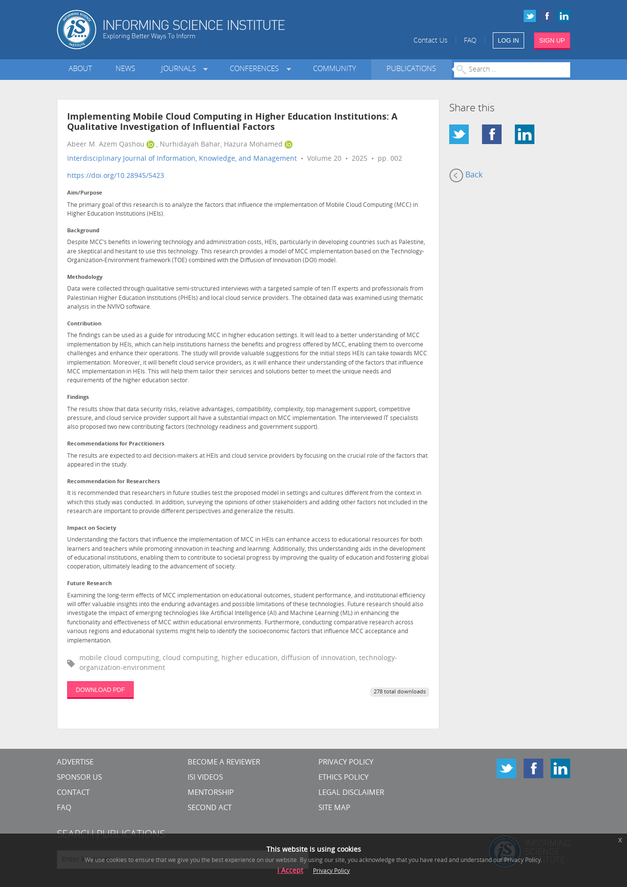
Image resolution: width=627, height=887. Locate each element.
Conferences (256, 69)
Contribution (84, 324)
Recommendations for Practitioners (115, 444)
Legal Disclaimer (351, 793)
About (80, 69)
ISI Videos (205, 778)
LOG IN (508, 40)
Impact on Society (91, 528)
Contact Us (430, 41)
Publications (411, 69)
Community (334, 69)
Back (465, 175)
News (125, 69)
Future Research (89, 584)
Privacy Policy (345, 762)
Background (83, 231)
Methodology (84, 277)
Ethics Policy (343, 778)
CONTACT (73, 793)
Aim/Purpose (84, 193)
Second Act (210, 808)
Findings (78, 397)
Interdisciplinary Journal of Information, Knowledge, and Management (182, 159)
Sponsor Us (79, 778)
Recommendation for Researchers (113, 482)
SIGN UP (552, 40)
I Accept (290, 871)
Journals (180, 69)
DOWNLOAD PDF (100, 690)
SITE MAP (334, 808)
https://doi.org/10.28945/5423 (115, 176)
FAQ (470, 41)
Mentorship (211, 793)
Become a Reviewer (224, 762)
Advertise (75, 762)
